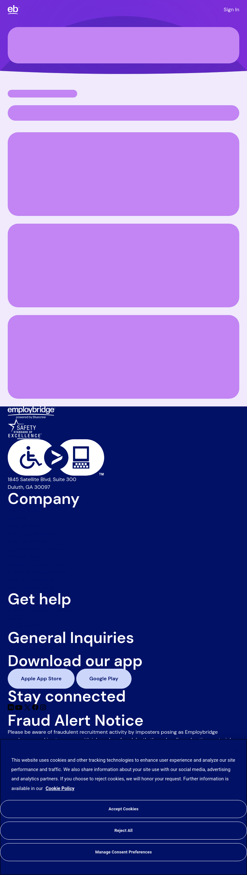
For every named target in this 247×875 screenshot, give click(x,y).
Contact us (21, 618)
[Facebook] (36, 708)
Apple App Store (41, 678)
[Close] (237, 749)
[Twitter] (28, 708)
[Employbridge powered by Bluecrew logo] (31, 412)
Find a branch (24, 626)
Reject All (123, 830)
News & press (24, 510)
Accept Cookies (123, 808)
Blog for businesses (31, 533)
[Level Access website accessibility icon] (123, 457)
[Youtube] (19, 708)
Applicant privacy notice (37, 564)
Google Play (103, 678)
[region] (123, 807)
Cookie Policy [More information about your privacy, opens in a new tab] (60, 788)
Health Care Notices (31, 587)
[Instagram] (43, 708)
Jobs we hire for (27, 525)
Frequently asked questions (40, 610)
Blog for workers (27, 541)
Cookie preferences (31, 579)
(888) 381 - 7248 (27, 649)
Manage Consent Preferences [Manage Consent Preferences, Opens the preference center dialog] (123, 852)
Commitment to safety (35, 548)
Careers (17, 518)
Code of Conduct (28, 556)
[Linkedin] (11, 708)
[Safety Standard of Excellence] (25, 428)
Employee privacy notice (37, 572)
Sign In (231, 9)
